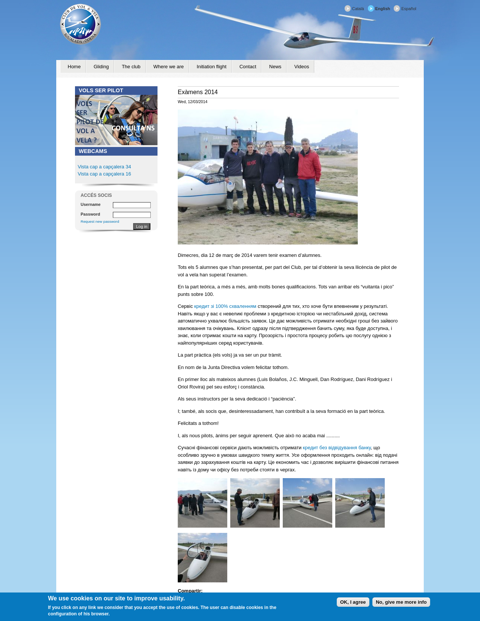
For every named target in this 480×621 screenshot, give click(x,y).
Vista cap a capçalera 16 (103, 174)
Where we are (168, 66)
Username (90, 204)
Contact (247, 66)
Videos (301, 66)
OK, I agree (353, 602)
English (382, 8)
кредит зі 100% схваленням (225, 306)
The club (131, 66)
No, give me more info (401, 602)
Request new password (100, 221)
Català (358, 8)
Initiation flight (211, 66)
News (275, 66)
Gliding (101, 66)
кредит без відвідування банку (337, 447)
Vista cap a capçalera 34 (104, 167)
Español (408, 8)
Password (90, 214)
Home (74, 66)
